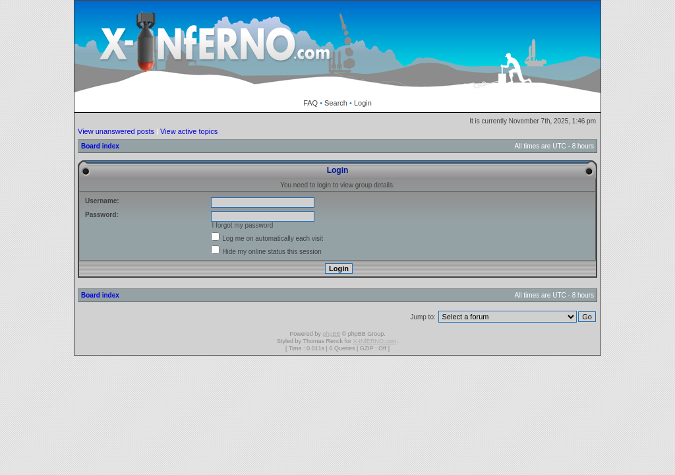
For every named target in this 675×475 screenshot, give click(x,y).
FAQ (310, 103)
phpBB (331, 334)
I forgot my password (242, 225)
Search (335, 103)
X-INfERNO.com (374, 341)
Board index (100, 146)
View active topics (189, 131)
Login (363, 103)
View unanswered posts (116, 131)
